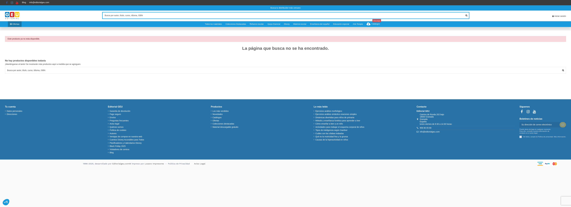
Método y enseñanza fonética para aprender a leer (337, 120)
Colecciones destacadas (223, 124)
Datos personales (14, 111)
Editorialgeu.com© (121, 164)
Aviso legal (114, 124)
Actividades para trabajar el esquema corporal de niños (339, 127)
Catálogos (217, 117)
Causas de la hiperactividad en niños (331, 140)
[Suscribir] (563, 124)
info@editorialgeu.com (39, 2)
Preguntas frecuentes (119, 120)
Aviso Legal (199, 164)
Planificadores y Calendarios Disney (126, 143)
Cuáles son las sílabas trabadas (329, 133)
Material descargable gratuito (225, 127)
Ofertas (216, 120)
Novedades (218, 114)
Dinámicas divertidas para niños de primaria (334, 117)
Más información (560, 137)
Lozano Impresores (154, 164)
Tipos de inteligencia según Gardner (331, 130)
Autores (113, 133)
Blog (24, 2)
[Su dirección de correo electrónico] (539, 124)
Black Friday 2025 (118, 146)
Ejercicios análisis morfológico (328, 111)
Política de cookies (118, 130)
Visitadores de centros (119, 149)
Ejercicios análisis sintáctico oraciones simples (336, 114)
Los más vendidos (221, 111)
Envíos (113, 117)
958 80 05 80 (425, 128)
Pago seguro (115, 114)
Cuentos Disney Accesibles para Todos (127, 140)
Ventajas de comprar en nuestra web (126, 136)
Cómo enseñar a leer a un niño (329, 124)
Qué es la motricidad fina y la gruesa (331, 136)
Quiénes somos (116, 127)
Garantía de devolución (120, 111)
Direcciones (12, 114)
